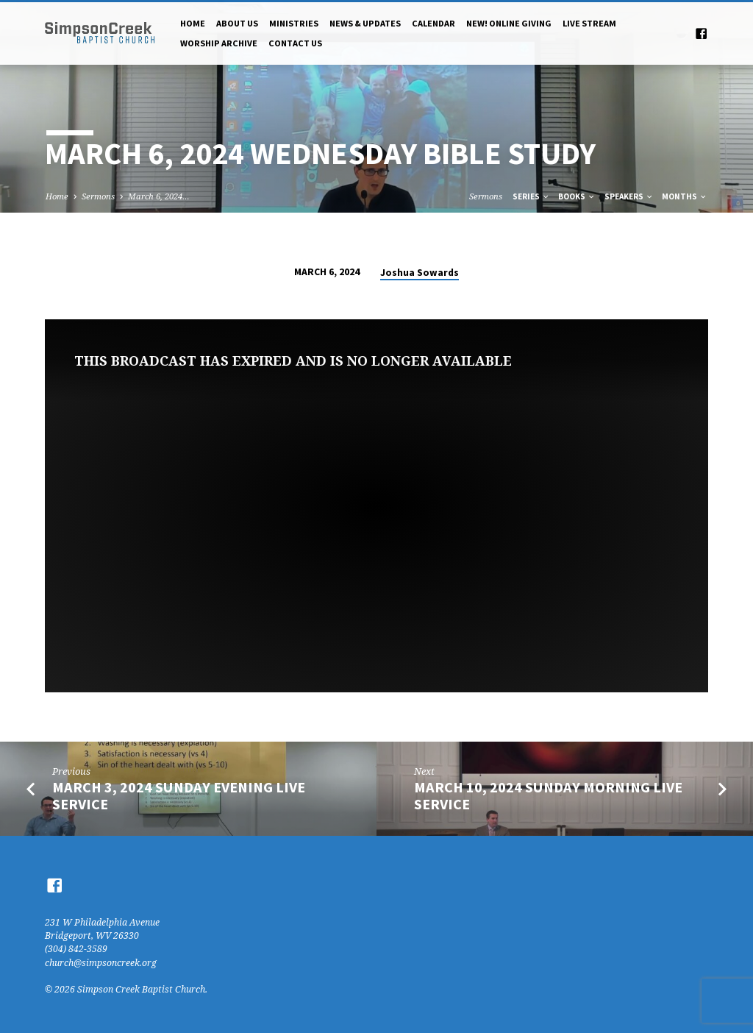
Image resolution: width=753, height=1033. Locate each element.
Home (192, 23)
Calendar (433, 23)
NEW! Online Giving (509, 23)
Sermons (98, 196)
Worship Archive (218, 43)
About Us (237, 23)
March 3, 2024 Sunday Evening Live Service (178, 796)
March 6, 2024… (159, 196)
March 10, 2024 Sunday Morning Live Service (548, 796)
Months (684, 196)
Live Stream (589, 23)
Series (531, 196)
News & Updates (365, 23)
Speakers (629, 196)
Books (577, 196)
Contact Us (295, 43)
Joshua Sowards (419, 272)
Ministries (293, 23)
